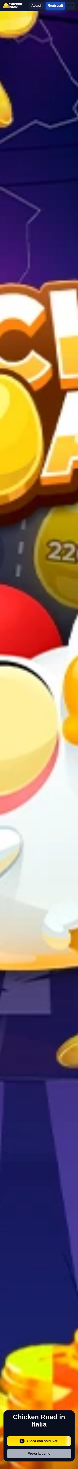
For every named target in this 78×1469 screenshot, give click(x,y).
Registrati (55, 5)
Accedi (36, 5)
